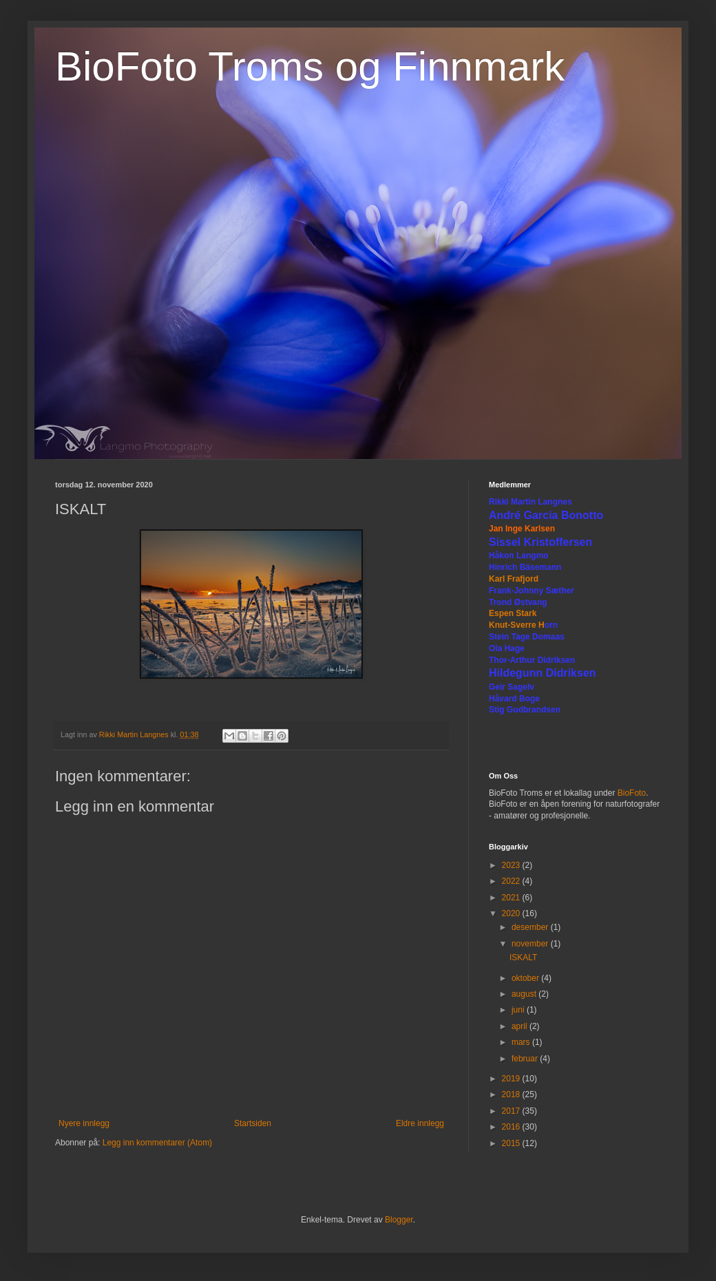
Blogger (399, 1220)
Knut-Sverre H (517, 625)
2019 (512, 1078)
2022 (512, 881)
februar (526, 1058)
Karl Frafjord (513, 579)
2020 (512, 913)
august (525, 994)
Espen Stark (512, 613)
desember (531, 927)
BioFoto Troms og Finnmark (310, 66)
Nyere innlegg (84, 1123)
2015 (512, 1143)
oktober (526, 978)
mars (522, 1042)
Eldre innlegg (420, 1123)
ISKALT (523, 957)
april (520, 1026)
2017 (512, 1111)
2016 (512, 1127)
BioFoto (632, 793)
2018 (512, 1094)
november (531, 944)
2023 (512, 865)
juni (519, 1010)
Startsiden (252, 1123)
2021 (512, 897)
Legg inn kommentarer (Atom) (157, 1142)
